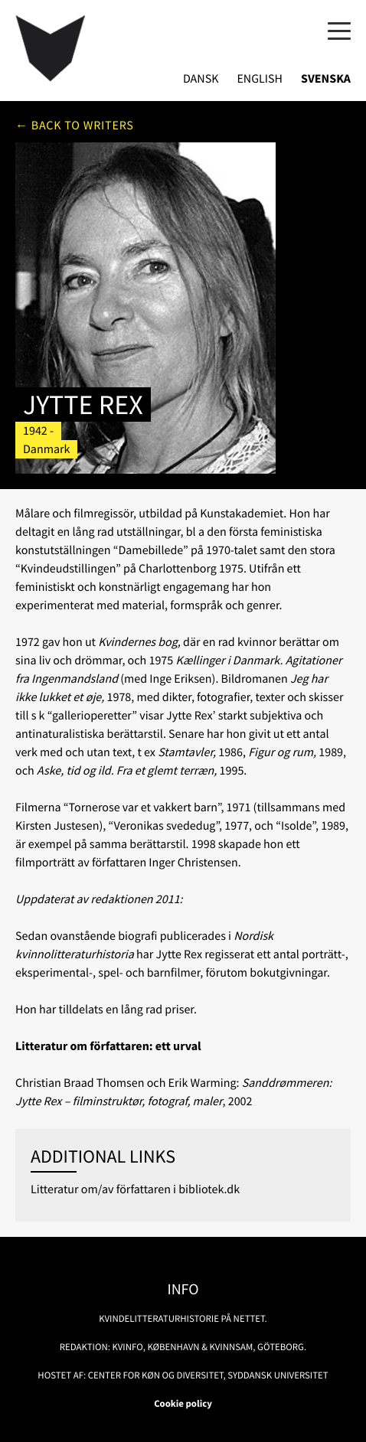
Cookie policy (183, 1404)
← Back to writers (74, 125)
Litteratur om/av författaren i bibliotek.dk (135, 1189)
